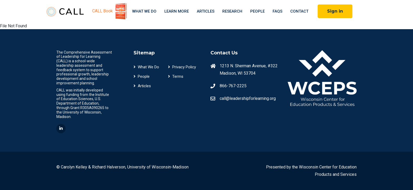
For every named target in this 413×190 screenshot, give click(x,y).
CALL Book (110, 11)
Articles (205, 11)
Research (232, 11)
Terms (175, 76)
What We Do (144, 11)
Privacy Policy (182, 67)
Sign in (335, 11)
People (257, 11)
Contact (299, 11)
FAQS (277, 11)
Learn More (176, 11)
